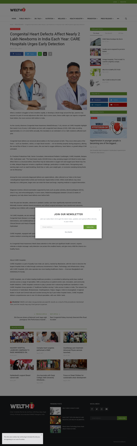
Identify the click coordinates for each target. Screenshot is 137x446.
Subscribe (90, 227)
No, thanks (68, 232)
